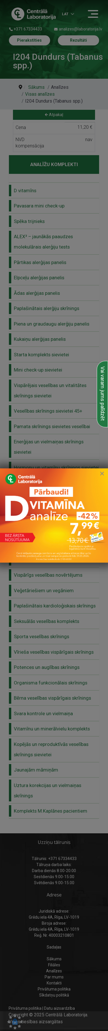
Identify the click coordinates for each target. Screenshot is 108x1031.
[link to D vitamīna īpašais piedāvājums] (54, 515)
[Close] (102, 473)
